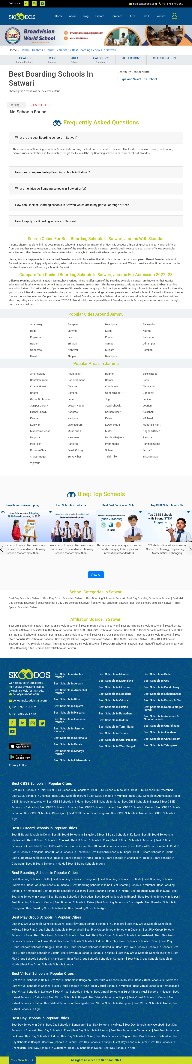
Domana (73, 392)
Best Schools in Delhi (157, 674)
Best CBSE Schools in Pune (69, 795)
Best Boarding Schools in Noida (46, 908)
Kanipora (73, 418)
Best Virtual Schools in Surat (112, 991)
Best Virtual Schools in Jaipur (107, 997)
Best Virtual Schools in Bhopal (68, 997)
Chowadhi (148, 386)
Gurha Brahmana (40, 399)
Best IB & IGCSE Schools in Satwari (69, 634)
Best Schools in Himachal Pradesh (70, 720)
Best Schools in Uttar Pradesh (117, 739)
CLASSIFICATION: (165, 60)
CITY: (52, 60)
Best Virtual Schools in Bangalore (71, 980)
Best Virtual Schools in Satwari (110, 602)
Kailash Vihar (113, 411)
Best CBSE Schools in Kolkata (110, 790)
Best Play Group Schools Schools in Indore (77, 941)
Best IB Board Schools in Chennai (48, 840)
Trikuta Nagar (151, 456)
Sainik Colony (75, 450)
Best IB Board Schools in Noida (45, 863)
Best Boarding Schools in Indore (108, 891)
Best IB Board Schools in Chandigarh (118, 858)
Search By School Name (133, 72)
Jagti (108, 399)
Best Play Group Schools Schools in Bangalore (95, 923)
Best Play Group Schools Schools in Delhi (38, 923)
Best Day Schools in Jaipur (59, 1042)
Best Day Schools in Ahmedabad (131, 1030)
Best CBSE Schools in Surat (102, 801)
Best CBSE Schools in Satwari (26, 625)
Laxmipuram (75, 424)
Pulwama (148, 337)
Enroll (145, 16)
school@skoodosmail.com (28, 700)
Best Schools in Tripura (113, 733)
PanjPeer (35, 443)
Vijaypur (35, 462)
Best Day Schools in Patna (131, 1042)
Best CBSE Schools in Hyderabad (152, 790)
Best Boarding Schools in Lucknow (64, 891)
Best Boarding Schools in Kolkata (120, 879)
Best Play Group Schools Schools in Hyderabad (52, 929)
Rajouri (34, 343)
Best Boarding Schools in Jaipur (158, 896)
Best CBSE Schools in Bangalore (68, 790)
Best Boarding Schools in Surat (150, 891)
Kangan (34, 418)
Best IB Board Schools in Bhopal (111, 852)
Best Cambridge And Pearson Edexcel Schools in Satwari (43, 648)
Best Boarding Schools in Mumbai (133, 885)
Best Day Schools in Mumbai (90, 1030)
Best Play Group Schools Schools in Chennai (113, 929)
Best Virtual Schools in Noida (152, 1003)
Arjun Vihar (74, 373)
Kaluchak (148, 411)
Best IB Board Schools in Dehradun (66, 852)
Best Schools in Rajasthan (115, 713)
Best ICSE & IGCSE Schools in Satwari (113, 634)
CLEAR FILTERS (40, 105)
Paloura (147, 437)
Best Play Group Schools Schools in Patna (144, 953)
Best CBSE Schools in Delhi (29, 790)
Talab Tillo (111, 456)
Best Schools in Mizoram (114, 687)
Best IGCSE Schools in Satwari (154, 634)
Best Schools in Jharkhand (160, 732)
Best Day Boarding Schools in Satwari (148, 598)
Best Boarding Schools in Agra (87, 908)
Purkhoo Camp (151, 443)
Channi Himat (38, 386)
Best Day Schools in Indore (42, 1036)
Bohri (146, 380)
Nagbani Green (151, 431)
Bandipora (111, 324)
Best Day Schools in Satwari (25, 598)
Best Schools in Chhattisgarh (162, 739)
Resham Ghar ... (39, 450)
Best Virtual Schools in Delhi (29, 980)
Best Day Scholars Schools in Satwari (151, 602)
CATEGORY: (101, 60)
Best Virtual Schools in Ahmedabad (155, 986)
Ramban (148, 349)
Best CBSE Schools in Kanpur (135, 807)
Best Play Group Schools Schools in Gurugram (96, 958)
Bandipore (111, 356)
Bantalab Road (39, 380)
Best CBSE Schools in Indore (65, 801)
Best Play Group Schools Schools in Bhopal (143, 947)
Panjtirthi (73, 443)
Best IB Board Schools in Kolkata (119, 834)
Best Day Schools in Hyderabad (144, 1024)
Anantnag (36, 324)
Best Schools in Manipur (114, 674)
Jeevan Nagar (76, 405)
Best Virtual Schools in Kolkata (113, 980)
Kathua (147, 330)
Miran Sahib (75, 431)
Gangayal (148, 392)
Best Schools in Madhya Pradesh (69, 752)
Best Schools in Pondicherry (161, 687)
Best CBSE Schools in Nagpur (140, 801)
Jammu (51, 50)
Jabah (71, 399)
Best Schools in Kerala (68, 744)
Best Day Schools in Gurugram (47, 1048)
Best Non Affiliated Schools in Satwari (161, 643)
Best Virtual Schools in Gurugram (110, 1003)
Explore (99, 16)
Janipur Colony (39, 405)
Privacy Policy (18, 765)
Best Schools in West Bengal (117, 746)
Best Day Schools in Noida (85, 1048)
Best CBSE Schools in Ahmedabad (150, 795)
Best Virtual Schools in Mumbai (111, 986)
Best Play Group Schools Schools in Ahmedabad (122, 935)
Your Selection (22, 1060)
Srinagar (73, 343)
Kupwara (35, 337)
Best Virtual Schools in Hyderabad (156, 980)
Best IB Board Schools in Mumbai (132, 840)
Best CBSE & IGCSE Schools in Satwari (146, 630)
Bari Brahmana (76, 380)
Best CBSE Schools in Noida (129, 813)
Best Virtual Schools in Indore (73, 991)
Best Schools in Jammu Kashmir (69, 730)
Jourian (147, 405)
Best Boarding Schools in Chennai (48, 885)
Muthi (108, 431)
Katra (108, 418)
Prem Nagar (112, 443)
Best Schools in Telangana (160, 745)
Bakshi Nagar (150, 373)
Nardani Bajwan (114, 437)
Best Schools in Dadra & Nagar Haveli (163, 708)
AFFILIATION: (131, 60)
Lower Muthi (112, 424)
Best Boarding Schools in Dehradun (71, 896)
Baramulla (149, 324)
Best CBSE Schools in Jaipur (97, 807)
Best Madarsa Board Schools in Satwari (77, 643)
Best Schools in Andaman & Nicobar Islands (161, 718)
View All (96, 575)
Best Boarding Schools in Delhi (31, 879)
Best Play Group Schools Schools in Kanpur (88, 953)
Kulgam (109, 349)
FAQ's (131, 16)
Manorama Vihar (40, 431)
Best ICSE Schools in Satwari (61, 625)
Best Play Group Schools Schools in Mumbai (62, 935)
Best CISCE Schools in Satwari (131, 639)
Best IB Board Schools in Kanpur (32, 858)
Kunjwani (35, 424)
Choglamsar (112, 386)
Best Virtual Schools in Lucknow (32, 991)
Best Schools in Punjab (113, 707)
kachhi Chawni (38, 411)
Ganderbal (36, 349)
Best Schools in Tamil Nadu (116, 726)
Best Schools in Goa (156, 680)
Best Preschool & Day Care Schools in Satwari (64, 602)
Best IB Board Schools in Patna (73, 858)
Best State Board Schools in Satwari (141, 625)
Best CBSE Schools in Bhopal (58, 807)
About (72, 16)
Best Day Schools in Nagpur (113, 1036)
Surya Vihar (74, 456)
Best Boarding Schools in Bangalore (74, 879)
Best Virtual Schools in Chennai (31, 986)
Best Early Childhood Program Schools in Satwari (83, 639)
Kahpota (73, 411)
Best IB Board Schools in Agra (86, 863)
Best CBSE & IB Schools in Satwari (52, 630)
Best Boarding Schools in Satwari (94, 50)
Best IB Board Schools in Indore (108, 846)
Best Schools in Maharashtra (72, 760)
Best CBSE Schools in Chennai (31, 795)
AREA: (75, 60)
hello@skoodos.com (145, 3)
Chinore (72, 386)
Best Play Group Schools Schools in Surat (132, 941)
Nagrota (35, 437)
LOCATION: (25, 60)
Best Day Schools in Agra (120, 1048)
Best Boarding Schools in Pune (91, 885)
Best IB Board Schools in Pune (90, 840)
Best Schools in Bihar (67, 699)
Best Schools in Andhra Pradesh (68, 675)
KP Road (148, 418)
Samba (109, 343)
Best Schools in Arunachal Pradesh (70, 691)
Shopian (72, 356)
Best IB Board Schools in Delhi (31, 834)
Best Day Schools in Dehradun (152, 1036)
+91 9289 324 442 (22, 714)
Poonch (109, 337)
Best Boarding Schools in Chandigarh (119, 902)
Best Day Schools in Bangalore (65, 1024)
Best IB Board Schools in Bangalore (74, 834)
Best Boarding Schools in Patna (74, 902)
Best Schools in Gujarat (68, 706)
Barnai (109, 380)
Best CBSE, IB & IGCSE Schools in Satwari (98, 630)
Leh (70, 337)
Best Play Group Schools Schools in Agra (47, 964)
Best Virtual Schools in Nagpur (151, 991)
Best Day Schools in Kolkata (104, 1024)
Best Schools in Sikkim (113, 720)
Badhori (109, 373)
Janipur (147, 399)
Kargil (108, 330)
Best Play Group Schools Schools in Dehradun (85, 947)
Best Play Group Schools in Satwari (63, 598)
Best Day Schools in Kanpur (95, 1042)
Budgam (73, 324)
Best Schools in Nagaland (115, 694)
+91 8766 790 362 (22, 707)
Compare (116, 16)
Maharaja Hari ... (152, 424)
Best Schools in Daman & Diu (162, 700)
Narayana (73, 437)
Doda (33, 330)
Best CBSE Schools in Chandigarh (45, 813)
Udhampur (149, 343)
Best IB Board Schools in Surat (149, 846)
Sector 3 (147, 450)
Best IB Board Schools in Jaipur (153, 852)
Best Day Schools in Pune (54, 1030)
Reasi (33, 356)
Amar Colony (37, 373)
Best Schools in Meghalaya (116, 680)
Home (59, 16)
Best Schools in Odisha (113, 700)
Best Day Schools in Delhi (28, 1024)
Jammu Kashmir (32, 50)
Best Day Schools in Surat (77, 1036)
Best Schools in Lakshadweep (162, 694)
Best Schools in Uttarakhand (161, 725)
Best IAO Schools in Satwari (36, 643)
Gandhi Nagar (113, 392)
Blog (85, 16)
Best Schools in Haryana (69, 712)
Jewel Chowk (113, 405)
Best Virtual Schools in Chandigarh (66, 1003)
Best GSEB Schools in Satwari (120, 643)
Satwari (64, 50)
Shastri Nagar (38, 456)
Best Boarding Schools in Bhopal (115, 896)
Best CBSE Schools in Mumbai (108, 795)
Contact (160, 16)
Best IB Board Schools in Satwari (99, 625)
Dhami (34, 392)
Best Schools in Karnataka (70, 738)
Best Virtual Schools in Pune (71, 986)
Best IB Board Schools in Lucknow (64, 846)
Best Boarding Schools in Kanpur (32, 902)
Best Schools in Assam (68, 683)
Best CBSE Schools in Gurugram (88, 813)
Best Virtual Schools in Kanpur (147, 997)
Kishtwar (73, 349)
